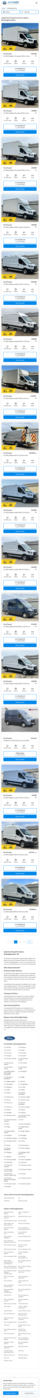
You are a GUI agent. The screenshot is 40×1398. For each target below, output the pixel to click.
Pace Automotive (9, 1333)
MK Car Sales (22, 1221)
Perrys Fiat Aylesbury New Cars (24, 1271)
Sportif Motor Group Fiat (24, 1334)
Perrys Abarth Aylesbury (22, 1232)
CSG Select (7, 1306)
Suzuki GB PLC (22, 1322)
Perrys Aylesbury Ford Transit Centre (24, 1228)
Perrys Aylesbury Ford (9, 1232)
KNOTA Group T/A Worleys (9, 1217)
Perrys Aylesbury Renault (9, 1300)
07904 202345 (21, 755)
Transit (3, 8)
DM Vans (21, 1351)
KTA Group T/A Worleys (22, 1245)
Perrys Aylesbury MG (24, 1249)
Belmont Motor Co (9, 1355)
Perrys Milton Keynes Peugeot (24, 1267)
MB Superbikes (22, 1358)
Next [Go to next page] (29, 942)
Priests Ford (7, 1295)
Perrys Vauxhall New (24, 1241)
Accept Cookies (10, 1393)
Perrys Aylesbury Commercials (9, 1285)
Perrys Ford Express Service (24, 1290)
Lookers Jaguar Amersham (23, 1307)
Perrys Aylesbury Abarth (9, 1252)
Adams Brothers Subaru (9, 1212)
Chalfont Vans (8, 1360)
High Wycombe (22, 1201)
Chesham (7, 1201)
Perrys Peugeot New (24, 1236)
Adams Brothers (23, 1346)
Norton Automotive (24, 1223)
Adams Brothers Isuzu (24, 1216)
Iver (19, 1198)
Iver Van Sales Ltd (9, 1313)
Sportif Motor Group (24, 1311)
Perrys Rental (8, 1281)
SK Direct (7, 1325)
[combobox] (29, 12)
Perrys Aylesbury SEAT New (23, 1277)
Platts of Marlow (23, 1355)
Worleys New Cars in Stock (24, 1325)
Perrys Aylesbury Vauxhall (23, 1318)
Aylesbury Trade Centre (9, 1342)
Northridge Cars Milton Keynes (9, 1224)
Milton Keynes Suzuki (10, 1245)
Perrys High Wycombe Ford (23, 1257)
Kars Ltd (6, 1358)
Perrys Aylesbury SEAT (23, 1300)
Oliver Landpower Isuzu (23, 1212)
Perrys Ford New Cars (9, 1277)
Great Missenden (9, 1198)
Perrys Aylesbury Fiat (10, 1256)
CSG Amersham (23, 1303)
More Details (20, 75)
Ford (7, 1047)
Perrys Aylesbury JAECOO (9, 1347)
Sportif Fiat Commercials (22, 1330)
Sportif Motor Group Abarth (10, 1338)
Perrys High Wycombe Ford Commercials (8, 1262)
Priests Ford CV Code (24, 1285)
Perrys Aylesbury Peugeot (23, 1295)
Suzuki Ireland (8, 1311)
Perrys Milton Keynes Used (10, 1330)
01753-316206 (21, 70)
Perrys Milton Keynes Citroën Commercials (10, 1267)
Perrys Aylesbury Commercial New (23, 1338)
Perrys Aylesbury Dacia (23, 1252)
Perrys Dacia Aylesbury (8, 1237)
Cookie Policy (29, 1393)
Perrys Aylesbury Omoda (23, 1342)
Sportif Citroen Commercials (22, 1314)
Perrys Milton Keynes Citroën (24, 1261)
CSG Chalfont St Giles (23, 1281)
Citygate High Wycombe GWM (9, 1351)
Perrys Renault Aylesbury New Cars (10, 1241)
